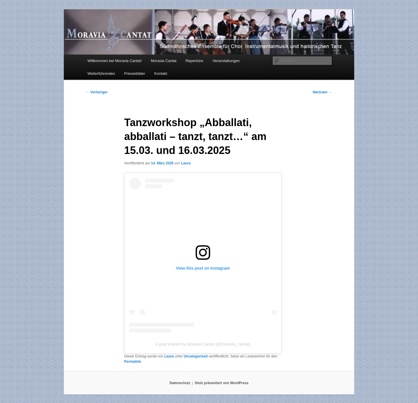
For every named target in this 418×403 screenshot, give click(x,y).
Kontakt (160, 73)
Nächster (322, 92)
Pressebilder (134, 73)
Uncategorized (196, 356)
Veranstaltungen (226, 61)
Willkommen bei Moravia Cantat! (114, 61)
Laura (186, 163)
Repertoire (194, 61)
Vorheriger (97, 92)
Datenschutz (180, 383)
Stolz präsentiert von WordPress (221, 383)
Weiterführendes (101, 73)
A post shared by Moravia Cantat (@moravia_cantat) (203, 344)
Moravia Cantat (163, 61)
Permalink (132, 362)
